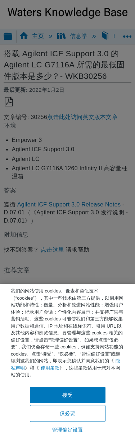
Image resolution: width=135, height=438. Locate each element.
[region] (67, 361)
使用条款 (50, 368)
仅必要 (67, 413)
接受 (67, 395)
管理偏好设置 (67, 430)
